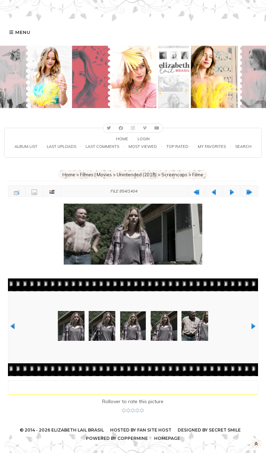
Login (144, 138)
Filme (197, 174)
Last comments (102, 146)
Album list (26, 146)
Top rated (177, 146)
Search (243, 146)
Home (122, 138)
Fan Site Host (154, 430)
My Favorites (212, 146)
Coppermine (132, 438)
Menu (22, 32)
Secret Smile (225, 430)
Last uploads (61, 146)
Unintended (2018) (137, 174)
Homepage (167, 438)
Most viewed (142, 146)
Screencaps (174, 174)
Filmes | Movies (96, 174)
